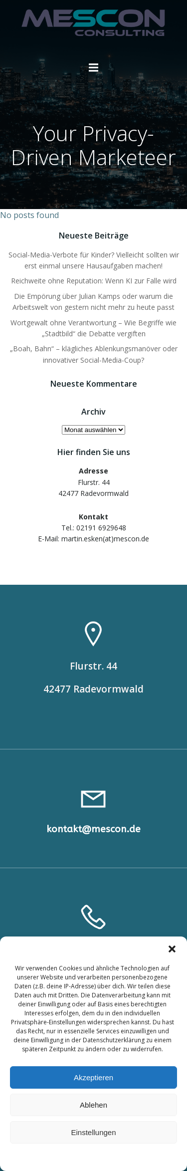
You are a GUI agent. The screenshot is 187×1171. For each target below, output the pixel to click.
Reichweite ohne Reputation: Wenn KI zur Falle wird (94, 280)
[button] (172, 949)
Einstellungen (93, 1132)
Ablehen (93, 1105)
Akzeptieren (93, 1077)
